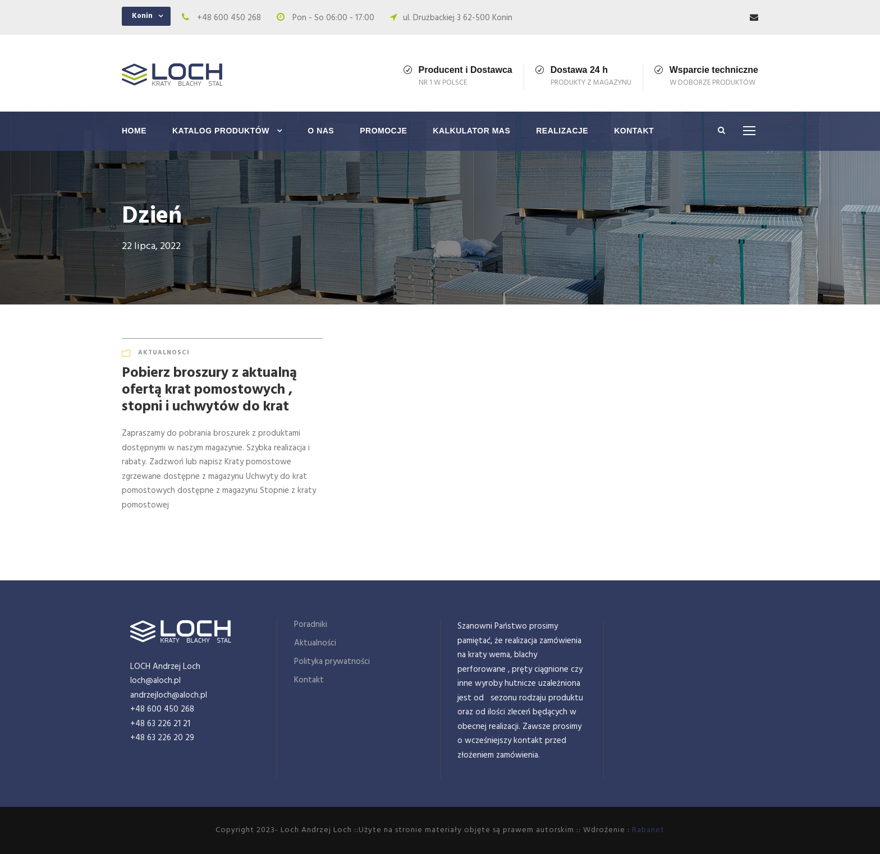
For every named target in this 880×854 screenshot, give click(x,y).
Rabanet (648, 830)
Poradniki (310, 624)
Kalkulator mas (471, 130)
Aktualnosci (164, 353)
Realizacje (562, 130)
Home (134, 130)
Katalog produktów (220, 130)
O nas (321, 130)
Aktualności (315, 643)
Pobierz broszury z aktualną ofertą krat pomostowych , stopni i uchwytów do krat (209, 390)
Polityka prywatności (332, 661)
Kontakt (634, 130)
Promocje (383, 130)
